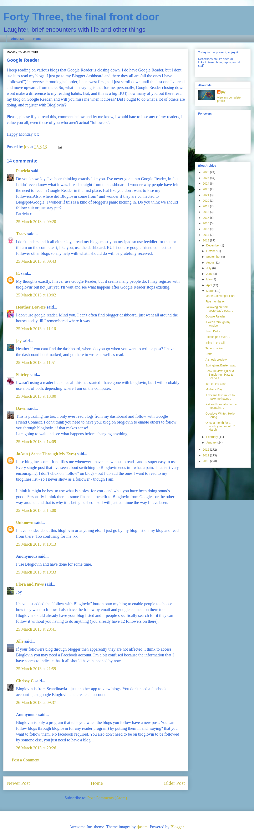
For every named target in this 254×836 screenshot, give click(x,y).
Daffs (208, 354)
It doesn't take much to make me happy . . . (220, 397)
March (210, 290)
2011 (206, 455)
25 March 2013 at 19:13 (36, 544)
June (209, 273)
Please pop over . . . (218, 337)
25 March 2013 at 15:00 (36, 510)
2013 (206, 240)
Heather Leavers (31, 307)
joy (19, 341)
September (213, 256)
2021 (206, 195)
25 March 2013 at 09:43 (36, 261)
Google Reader (215, 316)
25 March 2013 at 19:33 (36, 572)
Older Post (174, 783)
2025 (206, 178)
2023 (206, 189)
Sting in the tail (215, 342)
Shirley (22, 374)
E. (18, 273)
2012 (206, 449)
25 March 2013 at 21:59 (36, 668)
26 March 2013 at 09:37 (36, 702)
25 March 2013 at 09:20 (36, 221)
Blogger (177, 827)
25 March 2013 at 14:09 (36, 441)
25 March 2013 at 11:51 (36, 362)
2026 (206, 172)
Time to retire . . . (216, 348)
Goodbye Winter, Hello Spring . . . (220, 415)
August (211, 262)
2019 (206, 206)
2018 (206, 212)
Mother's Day (214, 389)
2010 (206, 461)
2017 (206, 217)
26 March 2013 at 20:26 (36, 748)
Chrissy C (25, 681)
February (212, 437)
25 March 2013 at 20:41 (36, 629)
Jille (20, 641)
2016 (206, 223)
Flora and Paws (30, 584)
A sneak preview (216, 359)
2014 (206, 234)
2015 (206, 229)
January (211, 442)
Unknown (24, 522)
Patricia (23, 171)
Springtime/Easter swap (220, 365)
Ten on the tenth (215, 383)
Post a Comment (25, 760)
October (211, 251)
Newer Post (18, 783)
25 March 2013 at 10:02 (36, 295)
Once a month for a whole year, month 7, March (220, 426)
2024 (206, 183)
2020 (206, 200)
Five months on (215, 301)
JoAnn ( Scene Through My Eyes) (46, 453)
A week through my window (217, 323)
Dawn (21, 408)
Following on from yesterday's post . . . (219, 308)
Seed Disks (212, 331)
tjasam (142, 827)
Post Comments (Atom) (107, 798)
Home (37, 38)
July (209, 268)
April (209, 285)
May (209, 279)
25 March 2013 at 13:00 (36, 396)
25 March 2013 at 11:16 (36, 328)
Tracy (21, 233)
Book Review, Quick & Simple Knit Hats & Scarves (219, 374)
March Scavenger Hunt (220, 295)
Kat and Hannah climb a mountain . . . (221, 406)
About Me (17, 38)
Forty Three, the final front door (81, 17)
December (213, 245)
